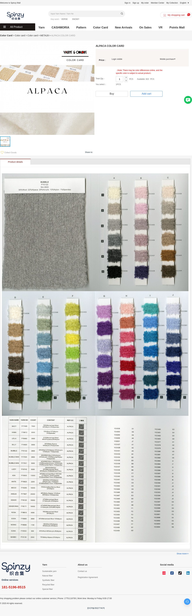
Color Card (6, 35)
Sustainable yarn (49, 571)
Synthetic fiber (48, 580)
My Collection (172, 3)
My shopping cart (176, 15)
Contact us (82, 571)
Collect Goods (8, 152)
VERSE (64, 19)
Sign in (127, 3)
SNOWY (75, 19)
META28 (44, 35)
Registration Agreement (88, 577)
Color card (33, 35)
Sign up (135, 3)
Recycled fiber (48, 585)
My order (145, 3)
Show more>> (183, 554)
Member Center (157, 3)
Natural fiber (47, 576)
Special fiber (47, 589)
